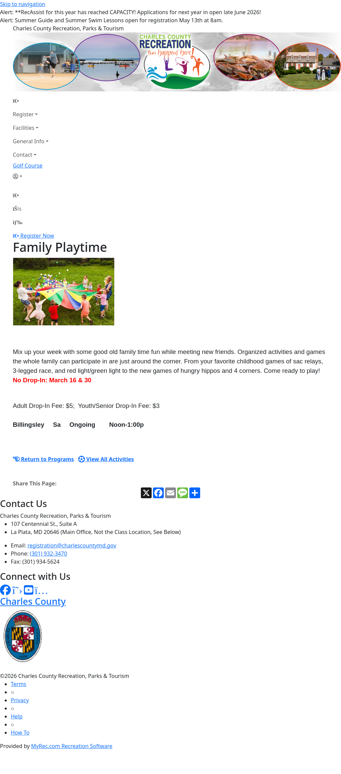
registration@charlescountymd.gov (72, 545)
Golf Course (27, 165)
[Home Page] (31, 101)
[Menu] (17, 222)
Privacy (20, 700)
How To (20, 732)
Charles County (33, 601)
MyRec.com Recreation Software (71, 746)
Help (17, 716)
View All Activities (106, 459)
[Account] (31, 176)
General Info (28, 141)
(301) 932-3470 (48, 553)
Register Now (37, 235)
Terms (18, 684)
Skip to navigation (22, 4)
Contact (22, 154)
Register (23, 114)
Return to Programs (43, 459)
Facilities (23, 127)
